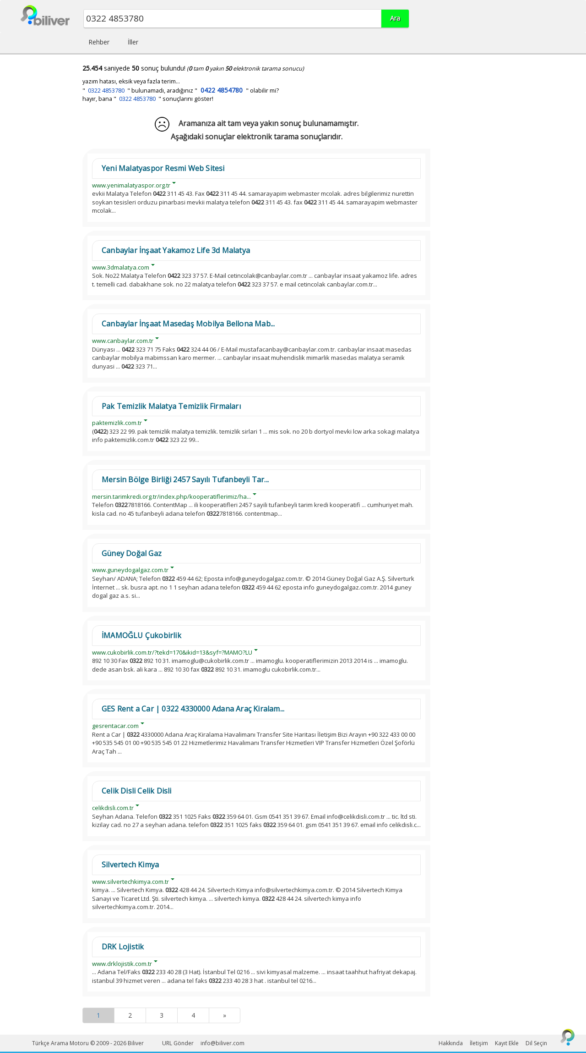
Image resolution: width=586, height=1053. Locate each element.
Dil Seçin (536, 1043)
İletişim (479, 1043)
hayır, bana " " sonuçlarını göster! (147, 99)
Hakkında (451, 1043)
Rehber (98, 42)
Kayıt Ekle (507, 1043)
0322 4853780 (106, 90)
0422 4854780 (222, 90)
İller (133, 42)
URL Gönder (178, 1043)
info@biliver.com (222, 1043)
